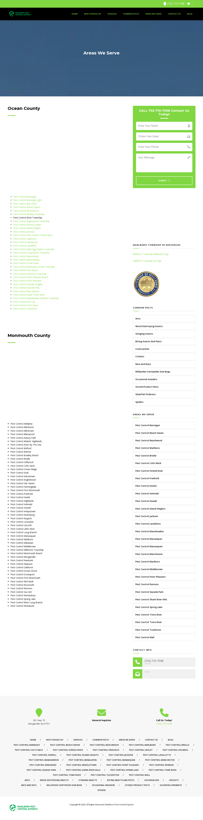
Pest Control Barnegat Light (27, 200)
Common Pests (131, 14)
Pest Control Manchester (26, 256)
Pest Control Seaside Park (26, 287)
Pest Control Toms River (25, 305)
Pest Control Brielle (145, 455)
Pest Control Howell (146, 501)
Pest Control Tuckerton (25, 308)
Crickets (139, 356)
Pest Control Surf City (24, 301)
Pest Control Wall (144, 637)
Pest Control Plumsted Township (30, 273)
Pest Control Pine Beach (25, 270)
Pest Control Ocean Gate (26, 263)
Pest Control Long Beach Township (31, 252)
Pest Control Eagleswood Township (31, 221)
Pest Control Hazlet (146, 485)
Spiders (139, 401)
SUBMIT (164, 180)
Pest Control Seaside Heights (28, 284)
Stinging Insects (144, 333)
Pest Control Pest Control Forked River (33, 235)
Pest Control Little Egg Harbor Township (33, 249)
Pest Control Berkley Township (29, 214)
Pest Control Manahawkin (149, 531)
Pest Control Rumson (147, 584)
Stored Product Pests (146, 386)
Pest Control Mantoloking (26, 259)
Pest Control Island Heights (27, 228)
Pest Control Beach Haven (26, 207)
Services (112, 14)
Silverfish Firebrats (145, 394)
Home (75, 14)
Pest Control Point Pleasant (27, 280)
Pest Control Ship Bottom (26, 291)
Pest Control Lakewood (25, 242)
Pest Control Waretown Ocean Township (34, 266)
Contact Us (174, 14)
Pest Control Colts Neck (148, 463)
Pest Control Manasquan (149, 546)
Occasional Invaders (146, 379)
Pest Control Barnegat (24, 196)
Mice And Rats (143, 364)
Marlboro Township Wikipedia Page (151, 254)
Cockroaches (142, 348)
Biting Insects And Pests (148, 341)
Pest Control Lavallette (24, 245)
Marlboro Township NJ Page (147, 260)
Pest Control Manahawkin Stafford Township (36, 298)
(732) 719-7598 (174, 3)
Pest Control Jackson (23, 231)
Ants (137, 318)
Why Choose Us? (92, 14)
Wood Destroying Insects (149, 326)
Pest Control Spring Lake (148, 607)
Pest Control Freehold (147, 478)
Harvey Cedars (34, 224)
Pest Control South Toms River (29, 294)
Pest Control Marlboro (147, 447)
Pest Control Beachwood (26, 210)
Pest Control (19, 224)
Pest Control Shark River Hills (151, 599)
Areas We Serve (153, 14)
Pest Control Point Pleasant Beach (30, 277)
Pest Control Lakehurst (25, 238)
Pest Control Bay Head (24, 203)
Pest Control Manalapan (148, 538)
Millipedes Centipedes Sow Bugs (152, 371)
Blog (189, 14)
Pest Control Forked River (149, 470)
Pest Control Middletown (149, 569)
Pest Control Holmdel (147, 493)
